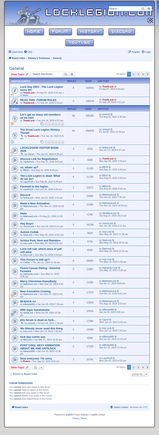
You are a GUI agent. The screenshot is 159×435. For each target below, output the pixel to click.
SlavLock (28, 235)
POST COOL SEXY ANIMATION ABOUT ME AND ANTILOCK (40, 347)
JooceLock (28, 226)
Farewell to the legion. (34, 186)
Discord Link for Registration (39, 158)
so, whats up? (29, 167)
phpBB (69, 415)
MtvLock (27, 339)
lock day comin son (32, 336)
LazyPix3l (28, 181)
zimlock (106, 114)
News (25, 95)
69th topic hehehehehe (35, 309)
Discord (122, 32)
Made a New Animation (35, 203)
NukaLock (107, 147)
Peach (26, 361)
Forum (60, 32)
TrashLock (29, 92)
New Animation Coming (35, 291)
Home (34, 32)
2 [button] (133, 74)
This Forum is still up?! (35, 259)
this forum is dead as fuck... (38, 320)
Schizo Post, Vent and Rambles (40, 240)
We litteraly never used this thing (41, 328)
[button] (148, 74)
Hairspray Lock (30, 274)
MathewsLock (109, 194)
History (90, 32)
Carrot (31, 154)
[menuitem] (28, 51)
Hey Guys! (27, 223)
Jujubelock (28, 161)
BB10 (26, 170)
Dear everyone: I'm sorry (36, 358)
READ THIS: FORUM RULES (38, 100)
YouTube (79, 43)
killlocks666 (29, 304)
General (16, 68)
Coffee (26, 262)
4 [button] (143, 74)
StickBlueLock (109, 213)
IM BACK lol (28, 301)
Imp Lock (107, 231)
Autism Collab (29, 232)
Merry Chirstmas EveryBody (38, 281)
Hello (23, 213)
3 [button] (138, 74)
